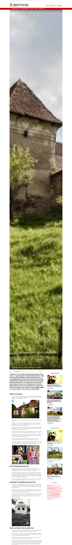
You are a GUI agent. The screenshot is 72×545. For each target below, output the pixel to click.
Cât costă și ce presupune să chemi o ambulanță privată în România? (54, 401)
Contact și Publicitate (30, 0)
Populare (52, 5)
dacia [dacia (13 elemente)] (54, 487)
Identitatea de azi (15, 8)
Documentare (40, 8)
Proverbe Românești (24, 0)
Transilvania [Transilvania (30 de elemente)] (49, 498)
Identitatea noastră (24, 8)
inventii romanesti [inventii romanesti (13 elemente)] (59, 489)
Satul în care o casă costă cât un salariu (54, 459)
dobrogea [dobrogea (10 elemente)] (56, 489)
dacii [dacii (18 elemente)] (55, 487)
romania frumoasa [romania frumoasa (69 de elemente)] (51, 495)
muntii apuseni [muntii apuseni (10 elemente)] (55, 492)
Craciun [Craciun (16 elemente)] (51, 487)
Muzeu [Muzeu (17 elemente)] (59, 492)
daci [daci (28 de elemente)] (52, 487)
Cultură (31, 8)
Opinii (35, 8)
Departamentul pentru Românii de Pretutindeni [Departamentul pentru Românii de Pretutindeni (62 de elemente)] (54, 489)
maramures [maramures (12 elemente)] (58, 490)
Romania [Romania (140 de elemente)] (57, 494)
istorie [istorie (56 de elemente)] (55, 490)
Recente (47, 5)
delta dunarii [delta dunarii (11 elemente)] (58, 487)
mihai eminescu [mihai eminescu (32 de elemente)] (59, 491)
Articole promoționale (36, 0)
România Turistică (12, 0)
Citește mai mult (50, 404)
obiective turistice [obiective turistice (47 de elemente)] (54, 493)
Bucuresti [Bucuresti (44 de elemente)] (49, 486)
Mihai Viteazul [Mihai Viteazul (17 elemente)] (49, 492)
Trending (60, 5)
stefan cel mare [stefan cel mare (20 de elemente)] (57, 496)
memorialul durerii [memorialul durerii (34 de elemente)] (52, 491)
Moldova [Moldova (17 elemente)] (52, 492)
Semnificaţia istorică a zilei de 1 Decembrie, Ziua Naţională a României (54, 476)
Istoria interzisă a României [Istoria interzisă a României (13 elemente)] (50, 490)
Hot (56, 5)
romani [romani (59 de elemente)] (53, 494)
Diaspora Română (17, 0)
